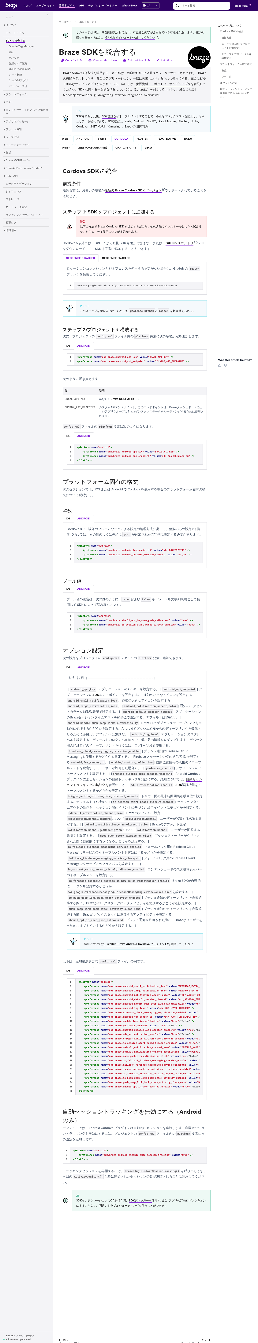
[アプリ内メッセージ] (18, 122)
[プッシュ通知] (14, 129)
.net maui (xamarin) (92, 147)
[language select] (152, 5)
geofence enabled (116, 258)
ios (68, 345)
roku (188, 138)
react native (166, 138)
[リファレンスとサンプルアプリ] (24, 215)
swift (102, 138)
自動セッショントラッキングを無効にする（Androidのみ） (236, 93)
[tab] (81, 258)
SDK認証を (109, 116)
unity (66, 147)
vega (148, 147)
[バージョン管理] (18, 86)
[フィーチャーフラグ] (18, 145)
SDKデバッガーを (140, 1200)
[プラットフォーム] (16, 94)
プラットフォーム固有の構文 (236, 64)
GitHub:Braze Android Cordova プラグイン (136, 944)
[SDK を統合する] (14, 40)
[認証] (11, 52)
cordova (121, 138)
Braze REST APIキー (124, 399)
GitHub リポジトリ (179, 243)
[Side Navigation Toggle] (47, 14)
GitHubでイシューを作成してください (130, 37)
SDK (95, 695)
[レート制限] (15, 75)
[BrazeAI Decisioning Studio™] (24, 168)
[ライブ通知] (12, 137)
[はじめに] (11, 25)
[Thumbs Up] (220, 366)
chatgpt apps (125, 147)
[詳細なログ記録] (18, 63)
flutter (142, 138)
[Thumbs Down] (226, 366)
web (65, 138)
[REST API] (12, 176)
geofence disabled (80, 258)
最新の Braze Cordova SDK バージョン (133, 190)
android (83, 138)
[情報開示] (11, 230)
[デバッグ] (14, 58)
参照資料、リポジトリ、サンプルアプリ (163, 84)
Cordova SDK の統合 (232, 31)
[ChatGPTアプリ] (18, 81)
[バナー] (10, 102)
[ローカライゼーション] (19, 184)
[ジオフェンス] (14, 192)
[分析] (8, 153)
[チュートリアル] (15, 33)
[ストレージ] (12, 199)
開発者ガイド (66, 22)
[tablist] (135, 258)
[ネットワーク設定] (16, 207)
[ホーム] (10, 17)
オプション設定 (228, 83)
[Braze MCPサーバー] (18, 160)
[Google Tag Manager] (22, 46)
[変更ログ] (11, 223)
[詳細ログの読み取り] (21, 69)
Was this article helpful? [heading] (235, 360)
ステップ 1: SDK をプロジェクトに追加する (236, 46)
